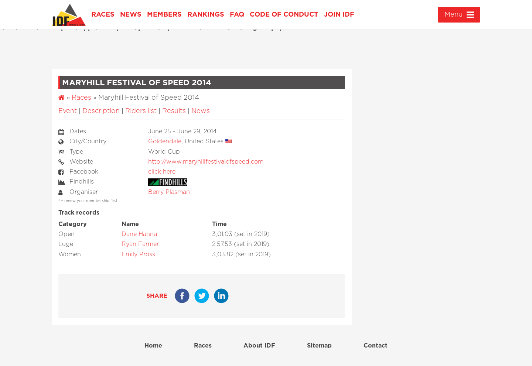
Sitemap (319, 346)
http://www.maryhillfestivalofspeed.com (205, 162)
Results (174, 111)
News (130, 14)
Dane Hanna (139, 234)
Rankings (205, 14)
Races (103, 14)
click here (161, 172)
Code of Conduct (284, 14)
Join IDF (339, 14)
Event (67, 111)
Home (153, 346)
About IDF (259, 346)
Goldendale (164, 141)
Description (101, 111)
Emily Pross (138, 254)
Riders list (141, 111)
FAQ (237, 14)
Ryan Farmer (140, 244)
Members (164, 14)
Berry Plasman (169, 192)
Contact (376, 346)
